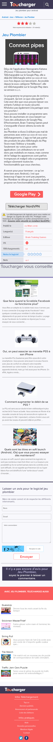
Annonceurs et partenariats (26, 709)
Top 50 (26, 702)
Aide (26, 722)
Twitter (22, 738)
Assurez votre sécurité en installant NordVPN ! (29, 221)
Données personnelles (26, 726)
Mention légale (26, 729)
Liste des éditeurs (26, 712)
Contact (26, 733)
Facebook (28, 738)
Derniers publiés (26, 706)
